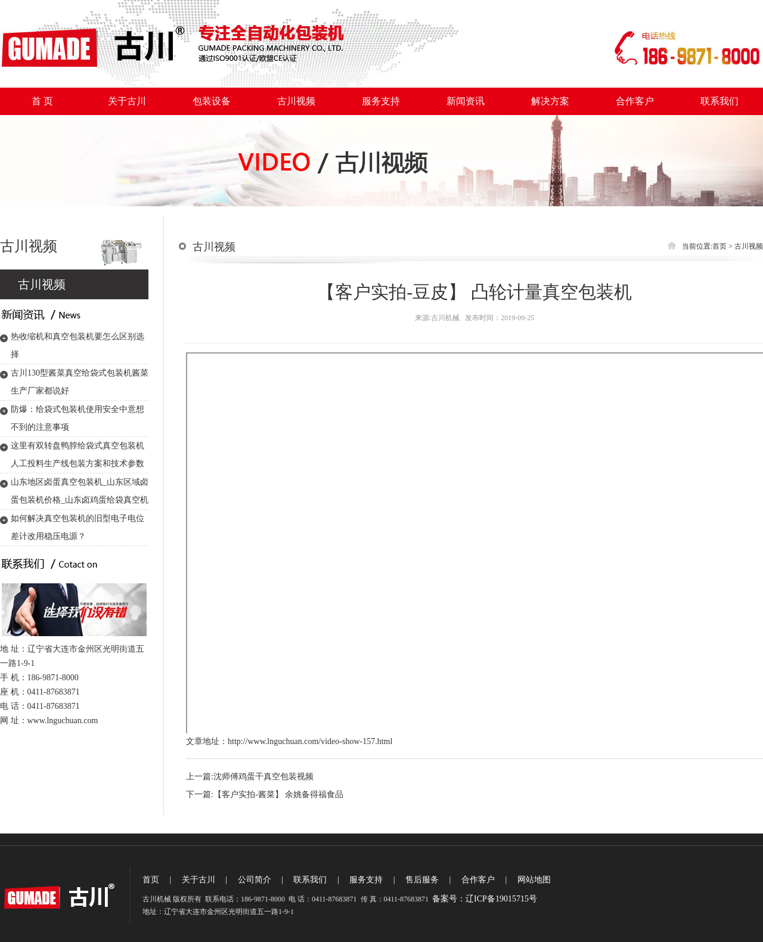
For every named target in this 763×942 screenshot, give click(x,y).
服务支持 (381, 101)
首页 (719, 246)
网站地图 (534, 879)
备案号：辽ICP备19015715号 (484, 898)
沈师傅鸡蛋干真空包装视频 (263, 776)
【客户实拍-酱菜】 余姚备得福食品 (278, 794)
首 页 (42, 101)
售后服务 (422, 879)
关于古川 (127, 101)
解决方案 (550, 101)
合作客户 (635, 101)
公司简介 (254, 879)
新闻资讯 (465, 101)
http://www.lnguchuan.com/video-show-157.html (310, 741)
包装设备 (212, 101)
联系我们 (719, 101)
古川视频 (296, 101)
